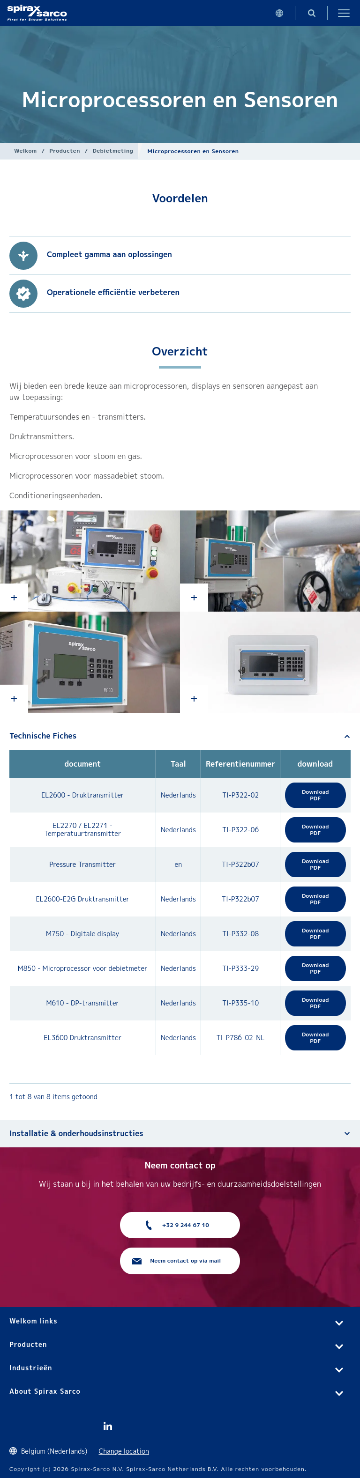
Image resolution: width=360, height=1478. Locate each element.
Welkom (25, 151)
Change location (123, 1451)
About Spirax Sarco (45, 1391)
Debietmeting (112, 151)
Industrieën (30, 1367)
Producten (64, 151)
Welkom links (33, 1320)
